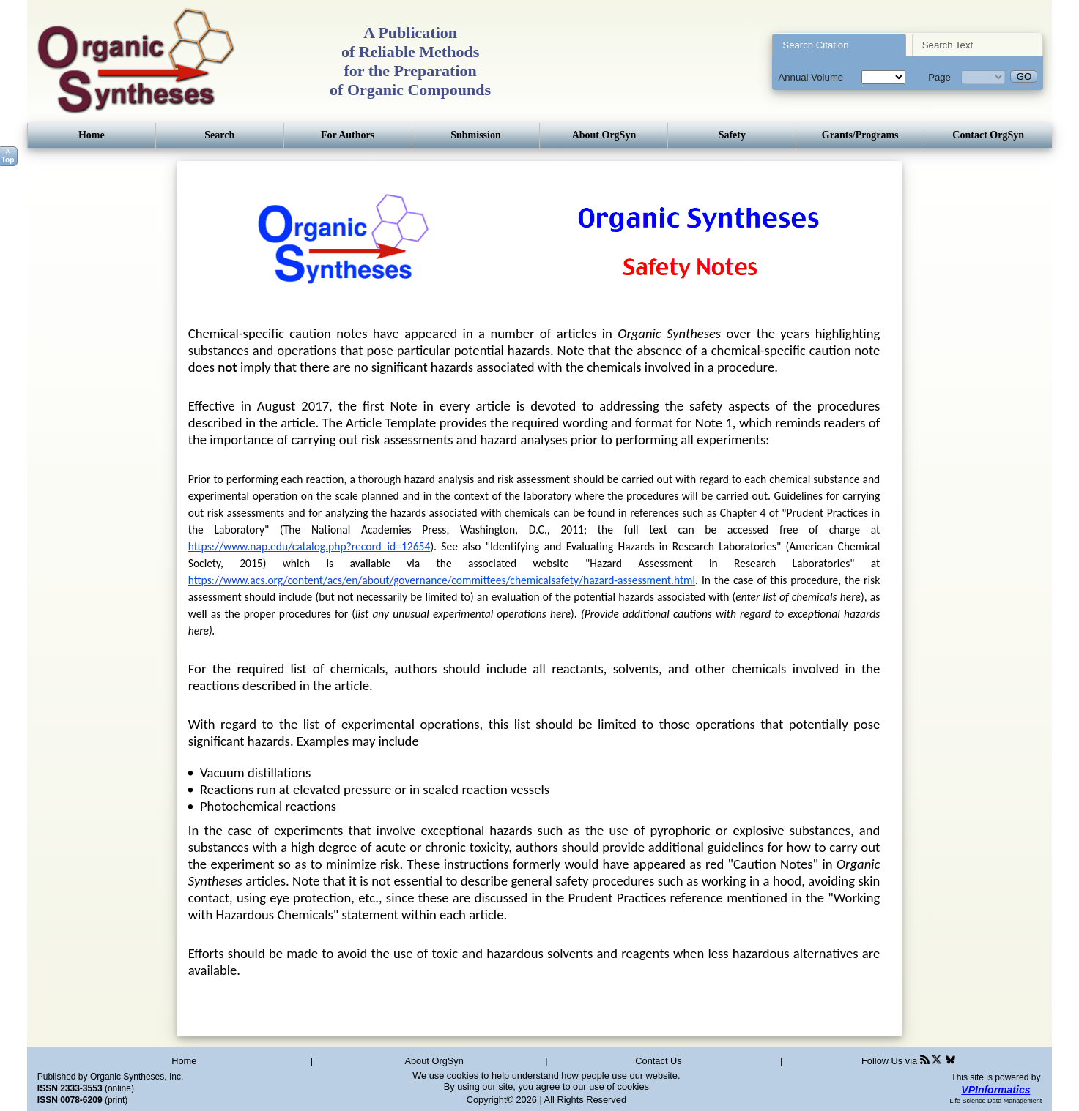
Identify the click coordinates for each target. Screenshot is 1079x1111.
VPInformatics (995, 1090)
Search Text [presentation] (947, 45)
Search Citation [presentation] (815, 45)
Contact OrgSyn (988, 135)
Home (91, 135)
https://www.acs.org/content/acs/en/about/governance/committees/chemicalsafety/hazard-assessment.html (441, 580)
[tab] (839, 45)
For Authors (347, 135)
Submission (475, 135)
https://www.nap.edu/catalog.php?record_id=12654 (309, 546)
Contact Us (658, 1060)
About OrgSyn (604, 135)
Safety (732, 135)
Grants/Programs (860, 135)
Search (219, 135)
